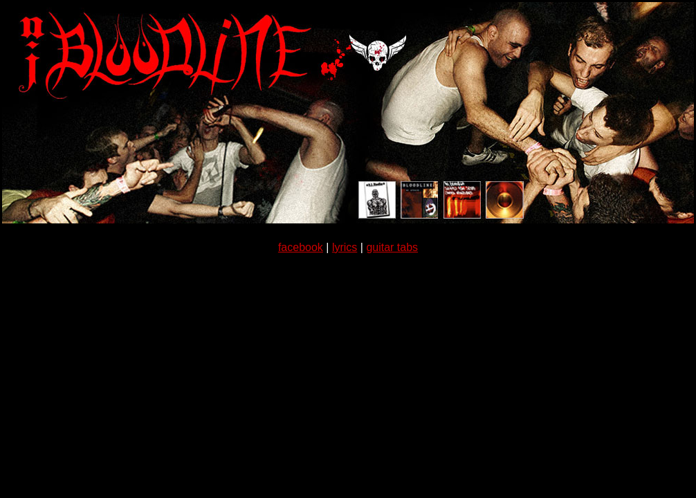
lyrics (344, 247)
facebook (300, 247)
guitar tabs (392, 247)
